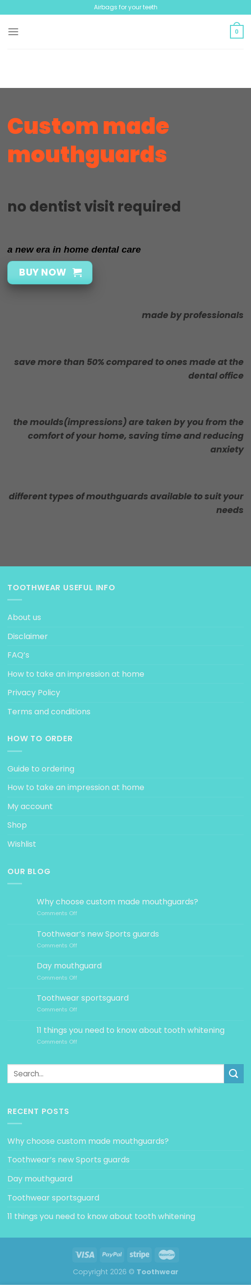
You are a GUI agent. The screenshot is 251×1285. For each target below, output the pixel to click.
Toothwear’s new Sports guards (98, 934)
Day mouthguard (69, 965)
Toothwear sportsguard (83, 998)
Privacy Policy (33, 692)
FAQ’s (18, 655)
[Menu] (13, 31)
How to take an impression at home (75, 674)
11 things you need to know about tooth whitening (131, 1030)
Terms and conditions (49, 711)
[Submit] (234, 1073)
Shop (17, 825)
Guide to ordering (40, 768)
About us (24, 617)
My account (30, 806)
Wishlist (21, 844)
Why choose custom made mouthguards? (117, 901)
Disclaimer (27, 636)
